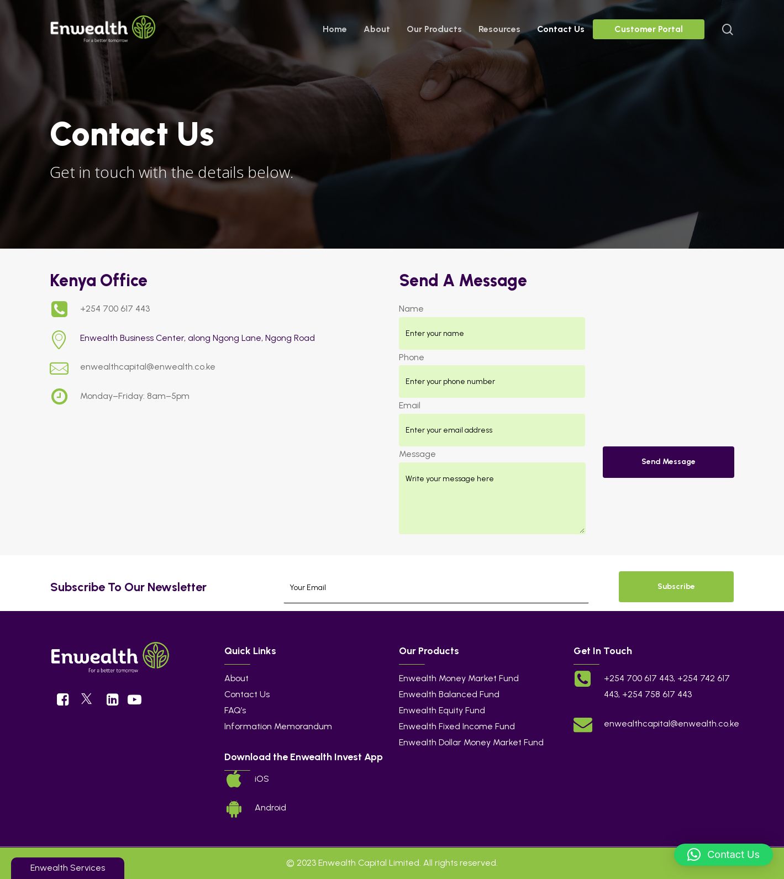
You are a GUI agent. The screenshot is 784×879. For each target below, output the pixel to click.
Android (270, 807)
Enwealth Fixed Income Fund (457, 726)
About (236, 678)
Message (417, 454)
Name (411, 308)
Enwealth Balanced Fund (449, 694)
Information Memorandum (278, 726)
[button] (723, 855)
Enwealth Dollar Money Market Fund (471, 742)
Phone (411, 357)
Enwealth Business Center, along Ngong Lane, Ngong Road (197, 338)
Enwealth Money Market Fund (459, 678)
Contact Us (247, 694)
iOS (262, 778)
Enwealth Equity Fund (442, 710)
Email (409, 405)
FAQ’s (235, 710)
